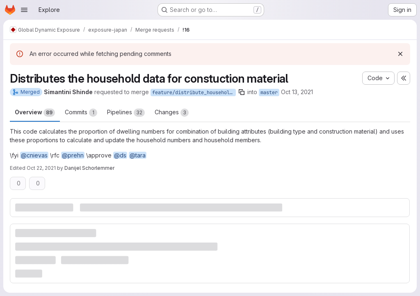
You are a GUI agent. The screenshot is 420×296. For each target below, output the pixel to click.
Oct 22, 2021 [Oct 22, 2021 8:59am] (41, 168)
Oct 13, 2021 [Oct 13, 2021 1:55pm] (297, 91)
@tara (138, 155)
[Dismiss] (400, 54)
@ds (120, 155)
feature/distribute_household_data (194, 92)
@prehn (73, 155)
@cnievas (34, 155)
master (269, 92)
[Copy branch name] (242, 92)
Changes (172, 113)
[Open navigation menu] (24, 9)
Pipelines (126, 113)
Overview (35, 113)
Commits (81, 113)
